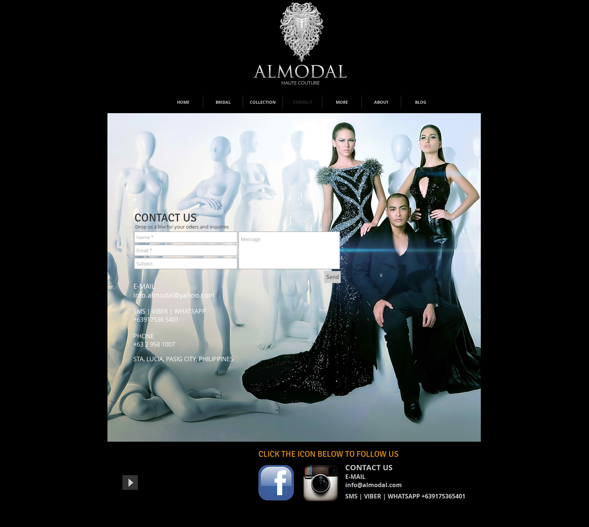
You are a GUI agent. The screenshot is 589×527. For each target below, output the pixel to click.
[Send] (332, 277)
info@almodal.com (373, 485)
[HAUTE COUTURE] (300, 82)
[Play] (130, 482)
